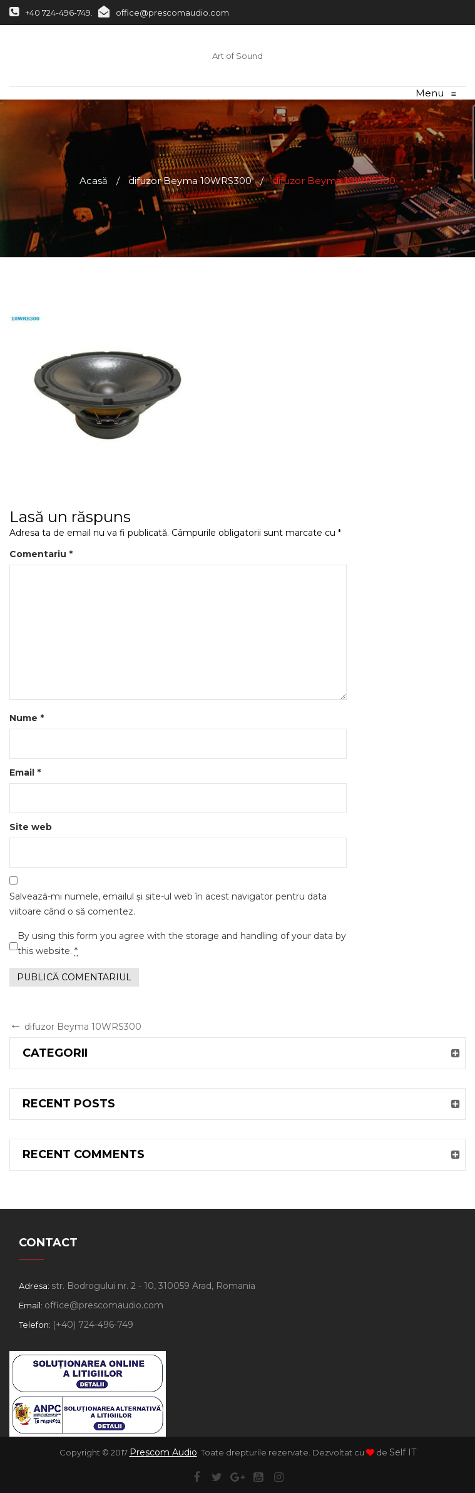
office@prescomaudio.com (163, 13)
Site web (30, 827)
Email (25, 772)
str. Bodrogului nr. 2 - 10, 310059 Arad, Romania (153, 1285)
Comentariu (41, 554)
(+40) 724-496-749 (93, 1324)
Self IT (402, 1452)
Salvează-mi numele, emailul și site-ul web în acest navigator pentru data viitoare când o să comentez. (168, 904)
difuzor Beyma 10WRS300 (190, 181)
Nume (26, 718)
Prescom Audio (163, 1452)
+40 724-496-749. (51, 13)
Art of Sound (237, 56)
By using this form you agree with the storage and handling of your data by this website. (182, 943)
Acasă (93, 181)
